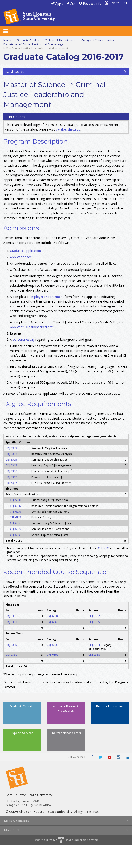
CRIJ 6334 (11, 454)
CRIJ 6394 (15, 535)
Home (7, 40)
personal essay (23, 339)
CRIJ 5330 (15, 500)
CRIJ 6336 (15, 512)
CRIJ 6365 (15, 523)
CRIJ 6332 (15, 506)
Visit (72, 3)
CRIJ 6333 (11, 448)
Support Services (22, 733)
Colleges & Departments (60, 40)
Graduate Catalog (28, 40)
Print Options (15, 117)
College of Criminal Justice (97, 40)
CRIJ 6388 (11, 471)
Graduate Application (25, 251)
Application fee (21, 257)
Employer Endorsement (47, 297)
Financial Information (110, 706)
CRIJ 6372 (15, 529)
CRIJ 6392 (11, 477)
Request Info (92, 3)
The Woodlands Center (66, 733)
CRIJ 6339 (15, 517)
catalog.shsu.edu (68, 129)
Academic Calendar (22, 706)
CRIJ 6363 (11, 465)
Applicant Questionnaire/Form (32, 327)
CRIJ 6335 (11, 460)
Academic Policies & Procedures (66, 708)
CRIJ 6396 (11, 483)
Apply (59, 3)
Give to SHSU (118, 3)
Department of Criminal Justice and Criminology (33, 44)
